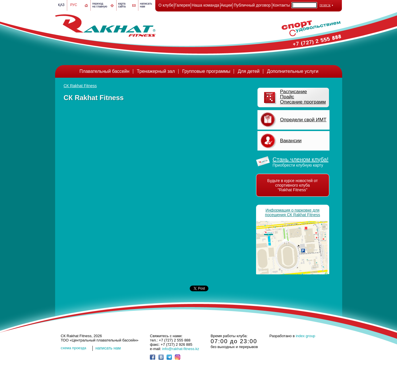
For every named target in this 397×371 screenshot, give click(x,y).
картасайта (122, 5)
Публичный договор (252, 5)
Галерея (182, 5)
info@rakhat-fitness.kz (180, 349)
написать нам (108, 348)
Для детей (248, 71)
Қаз (61, 5)
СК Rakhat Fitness (80, 85)
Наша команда (205, 5)
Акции (226, 5)
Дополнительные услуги (292, 71)
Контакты (281, 5)
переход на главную (99, 5)
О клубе (165, 5)
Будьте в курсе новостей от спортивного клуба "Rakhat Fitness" (292, 185)
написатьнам (146, 5)
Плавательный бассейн (104, 71)
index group (305, 336)
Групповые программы (206, 71)
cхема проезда (73, 348)
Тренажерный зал (156, 71)
